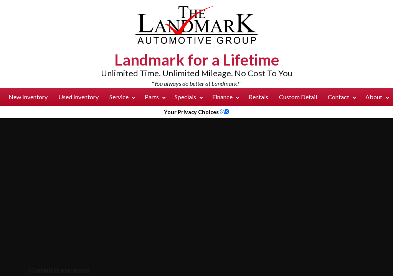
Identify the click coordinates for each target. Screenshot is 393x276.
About (377, 96)
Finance (225, 96)
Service (122, 96)
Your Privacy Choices (196, 112)
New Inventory (28, 96)
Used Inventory (78, 96)
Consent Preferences (59, 269)
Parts (155, 96)
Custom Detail (298, 96)
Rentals (258, 96)
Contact (342, 96)
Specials (189, 96)
